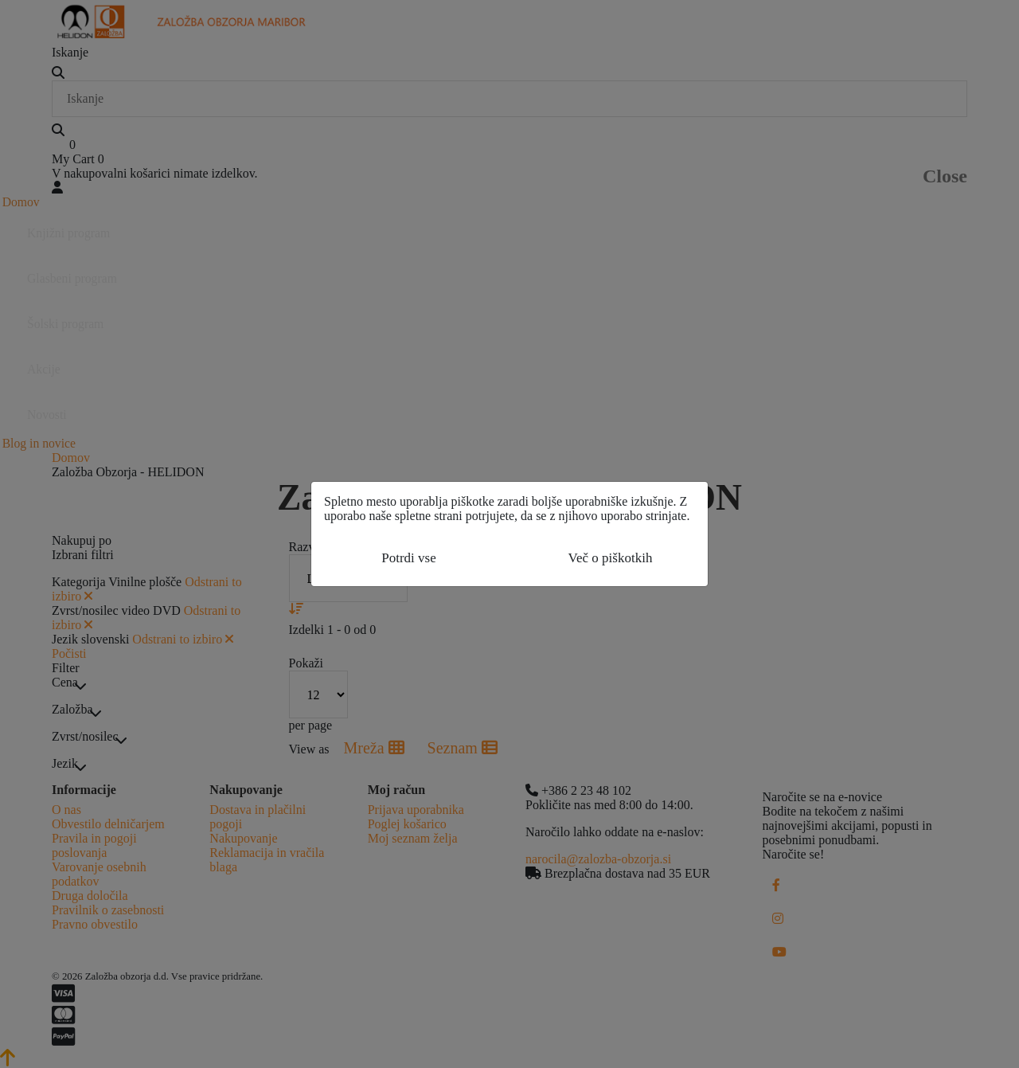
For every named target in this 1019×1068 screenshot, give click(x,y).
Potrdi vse (408, 557)
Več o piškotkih (610, 557)
